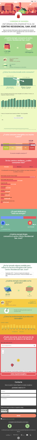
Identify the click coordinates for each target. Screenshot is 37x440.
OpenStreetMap (15, 371)
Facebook (10, 426)
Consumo (6, 166)
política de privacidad (10, 419)
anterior (1, 115)
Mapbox (34, 371)
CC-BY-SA (26, 371)
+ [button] (3, 350)
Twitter (27, 426)
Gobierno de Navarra (19, 21)
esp (32, 1)
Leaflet (5, 371)
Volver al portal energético (18, 374)
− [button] (3, 352)
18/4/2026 (18, 115)
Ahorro (31, 166)
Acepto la (8, 419)
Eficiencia (19, 166)
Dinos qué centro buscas (6, 342)
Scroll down (18, 438)
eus (35, 1)
